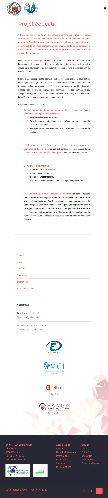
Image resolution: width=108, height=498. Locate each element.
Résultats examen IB (28, 313)
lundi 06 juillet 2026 (28, 317)
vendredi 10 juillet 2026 (30, 329)
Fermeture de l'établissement (33, 325)
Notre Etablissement (66, 452)
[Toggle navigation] (105, 8)
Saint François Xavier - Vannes (22, 489)
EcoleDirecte (54, 352)
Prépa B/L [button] (21, 268)
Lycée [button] (19, 262)
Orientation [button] (22, 275)
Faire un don (54, 413)
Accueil (60, 448)
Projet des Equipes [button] (25, 288)
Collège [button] (20, 255)
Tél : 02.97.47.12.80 (14, 456)
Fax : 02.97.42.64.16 (15, 459)
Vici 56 (54, 373)
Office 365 (54, 394)
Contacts (60, 463)
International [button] (22, 282)
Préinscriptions (64, 467)
